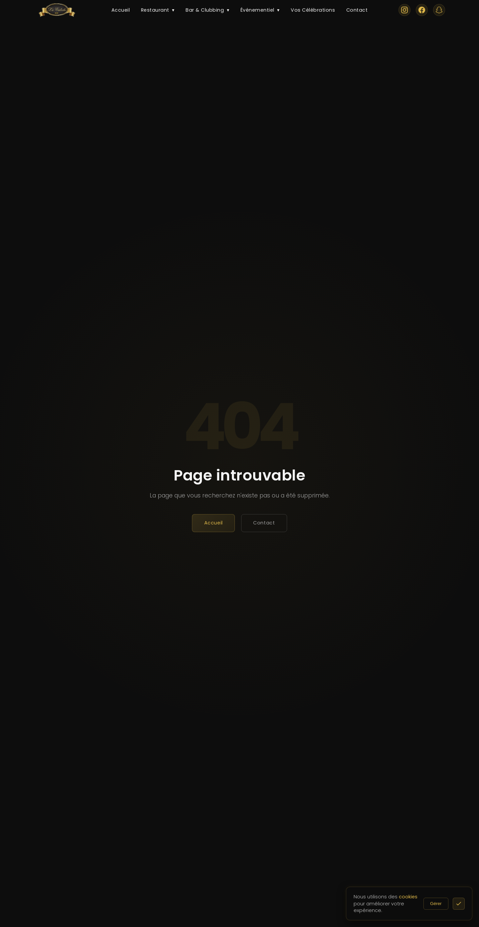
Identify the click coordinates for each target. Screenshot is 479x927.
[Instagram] (404, 10)
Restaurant (158, 10)
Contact (357, 10)
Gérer (442, 903)
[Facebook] (422, 10)
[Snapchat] (439, 10)
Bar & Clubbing (207, 10)
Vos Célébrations (313, 10)
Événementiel (260, 10)
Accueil (120, 10)
